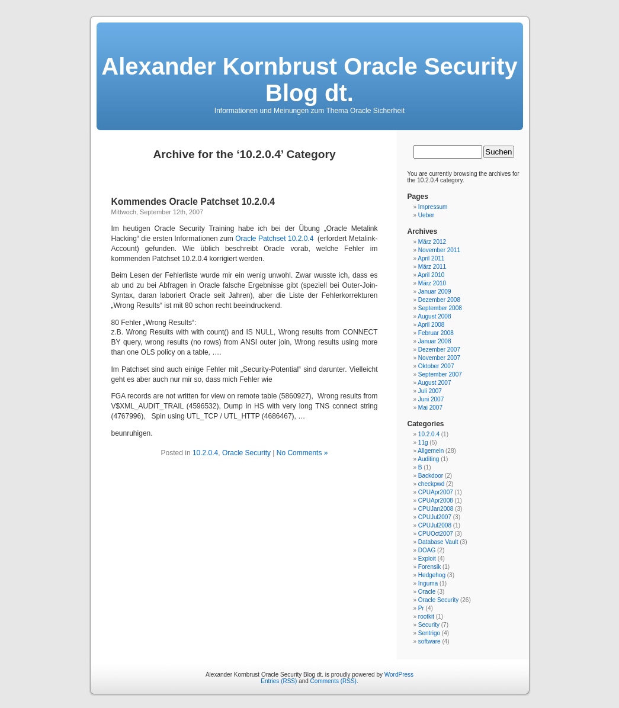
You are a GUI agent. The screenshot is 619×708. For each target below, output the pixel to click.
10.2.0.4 (205, 453)
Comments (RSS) (333, 681)
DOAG (426, 550)
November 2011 (439, 250)
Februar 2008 (436, 333)
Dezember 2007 (439, 349)
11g (423, 442)
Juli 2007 (430, 391)
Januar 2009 (434, 291)
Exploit (427, 558)
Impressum (432, 207)
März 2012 (432, 242)
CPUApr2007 (435, 492)
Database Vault (438, 542)
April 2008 (431, 324)
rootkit (426, 616)
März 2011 (432, 266)
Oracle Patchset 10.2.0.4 (274, 238)
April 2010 (431, 275)
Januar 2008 (434, 341)
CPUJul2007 (434, 517)
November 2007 (439, 358)
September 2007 (440, 374)
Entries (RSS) (279, 681)
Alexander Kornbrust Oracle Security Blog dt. (309, 79)
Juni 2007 (431, 399)
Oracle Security (246, 453)
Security (429, 625)
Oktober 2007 (436, 366)
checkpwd (431, 484)
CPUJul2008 (434, 525)
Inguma (428, 583)
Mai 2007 (430, 407)
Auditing (428, 459)
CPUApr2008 (435, 500)
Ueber (426, 215)
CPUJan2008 (435, 509)
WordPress (398, 674)
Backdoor (430, 475)
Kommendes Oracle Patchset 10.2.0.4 (193, 202)
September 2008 (440, 308)
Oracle (426, 591)
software (429, 641)
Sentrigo (429, 633)
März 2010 (432, 283)
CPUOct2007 (435, 533)
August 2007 (434, 382)
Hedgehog (431, 575)
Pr (421, 608)
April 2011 (431, 258)
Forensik (429, 567)
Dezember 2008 (439, 300)
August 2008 (434, 316)
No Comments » (302, 453)
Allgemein (431, 451)
